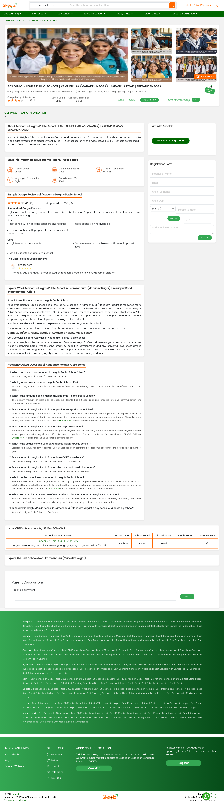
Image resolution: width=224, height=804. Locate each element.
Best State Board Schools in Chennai (42, 655)
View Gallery (205, 76)
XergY (213, 794)
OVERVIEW (10, 113)
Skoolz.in (10, 20)
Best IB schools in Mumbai (140, 636)
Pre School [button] (38, 14)
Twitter (55, 760)
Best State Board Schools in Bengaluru (55, 626)
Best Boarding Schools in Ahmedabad (149, 717)
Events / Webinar (14, 766)
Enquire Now (149, 100)
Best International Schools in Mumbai (175, 636)
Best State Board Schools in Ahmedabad (70, 717)
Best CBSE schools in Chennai (78, 650)
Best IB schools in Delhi (129, 679)
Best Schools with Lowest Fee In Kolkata (144, 693)
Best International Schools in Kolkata (175, 689)
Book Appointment (178, 100)
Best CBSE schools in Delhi (69, 679)
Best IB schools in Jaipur (135, 703)
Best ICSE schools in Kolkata (109, 689)
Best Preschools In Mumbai (72, 640)
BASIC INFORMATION (33, 113)
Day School (45, 5)
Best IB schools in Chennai (144, 650)
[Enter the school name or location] (99, 5)
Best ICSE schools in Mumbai (109, 636)
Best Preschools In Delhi (53, 683)
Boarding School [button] (93, 14)
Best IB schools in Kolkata (140, 689)
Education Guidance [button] (183, 14)
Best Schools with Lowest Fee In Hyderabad (177, 669)
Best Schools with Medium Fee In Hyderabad (45, 673)
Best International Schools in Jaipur (170, 703)
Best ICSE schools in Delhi (101, 679)
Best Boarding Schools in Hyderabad (133, 669)
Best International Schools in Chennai (180, 650)
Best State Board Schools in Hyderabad (57, 669)
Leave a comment (24, 590)
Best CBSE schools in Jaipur (73, 703)
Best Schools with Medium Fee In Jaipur (176, 707)
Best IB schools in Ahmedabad (164, 713)
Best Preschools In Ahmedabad (110, 717)
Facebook (56, 754)
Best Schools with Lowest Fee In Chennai (158, 655)
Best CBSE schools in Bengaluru (84, 622)
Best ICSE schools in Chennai (112, 650)
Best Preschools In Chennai (79, 655)
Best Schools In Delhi (42, 679)
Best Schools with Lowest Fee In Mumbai (146, 640)
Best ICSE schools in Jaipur (105, 703)
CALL (195, 100)
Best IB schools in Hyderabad (154, 665)
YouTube (56, 778)
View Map (94, 768)
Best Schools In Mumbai (46, 636)
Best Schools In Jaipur (44, 703)
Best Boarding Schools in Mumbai (106, 640)
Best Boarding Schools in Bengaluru (130, 626)
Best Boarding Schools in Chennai (115, 655)
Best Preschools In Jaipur (62, 707)
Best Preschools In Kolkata (71, 693)
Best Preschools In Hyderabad (96, 669)
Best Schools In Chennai (47, 650)
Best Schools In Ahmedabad (54, 713)
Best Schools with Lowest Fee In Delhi (120, 683)
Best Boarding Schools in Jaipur (94, 707)
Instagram (57, 772)
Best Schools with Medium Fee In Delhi (162, 683)
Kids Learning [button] (11, 14)
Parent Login (213, 5)
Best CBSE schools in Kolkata (76, 689)
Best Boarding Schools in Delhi (83, 683)
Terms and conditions (15, 800)
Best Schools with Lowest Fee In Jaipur (133, 707)
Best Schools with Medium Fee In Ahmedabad (64, 722)
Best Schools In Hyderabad (51, 665)
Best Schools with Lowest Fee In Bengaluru (172, 626)
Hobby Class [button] (123, 14)
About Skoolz (11, 754)
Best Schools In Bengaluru (51, 622)
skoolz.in (16, 794)
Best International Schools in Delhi (162, 679)
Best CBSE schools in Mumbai (76, 636)
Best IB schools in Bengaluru (154, 622)
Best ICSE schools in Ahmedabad (128, 713)
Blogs (7, 760)
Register (184, 763)
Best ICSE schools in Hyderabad (120, 665)
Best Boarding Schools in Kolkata (104, 693)
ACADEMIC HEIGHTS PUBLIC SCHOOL (39, 20)
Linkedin (55, 766)
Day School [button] (64, 14)
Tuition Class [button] (151, 14)
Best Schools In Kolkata (45, 689)
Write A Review (126, 100)
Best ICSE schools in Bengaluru (120, 622)
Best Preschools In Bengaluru (93, 626)
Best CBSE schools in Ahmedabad (89, 713)
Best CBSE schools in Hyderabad (84, 665)
